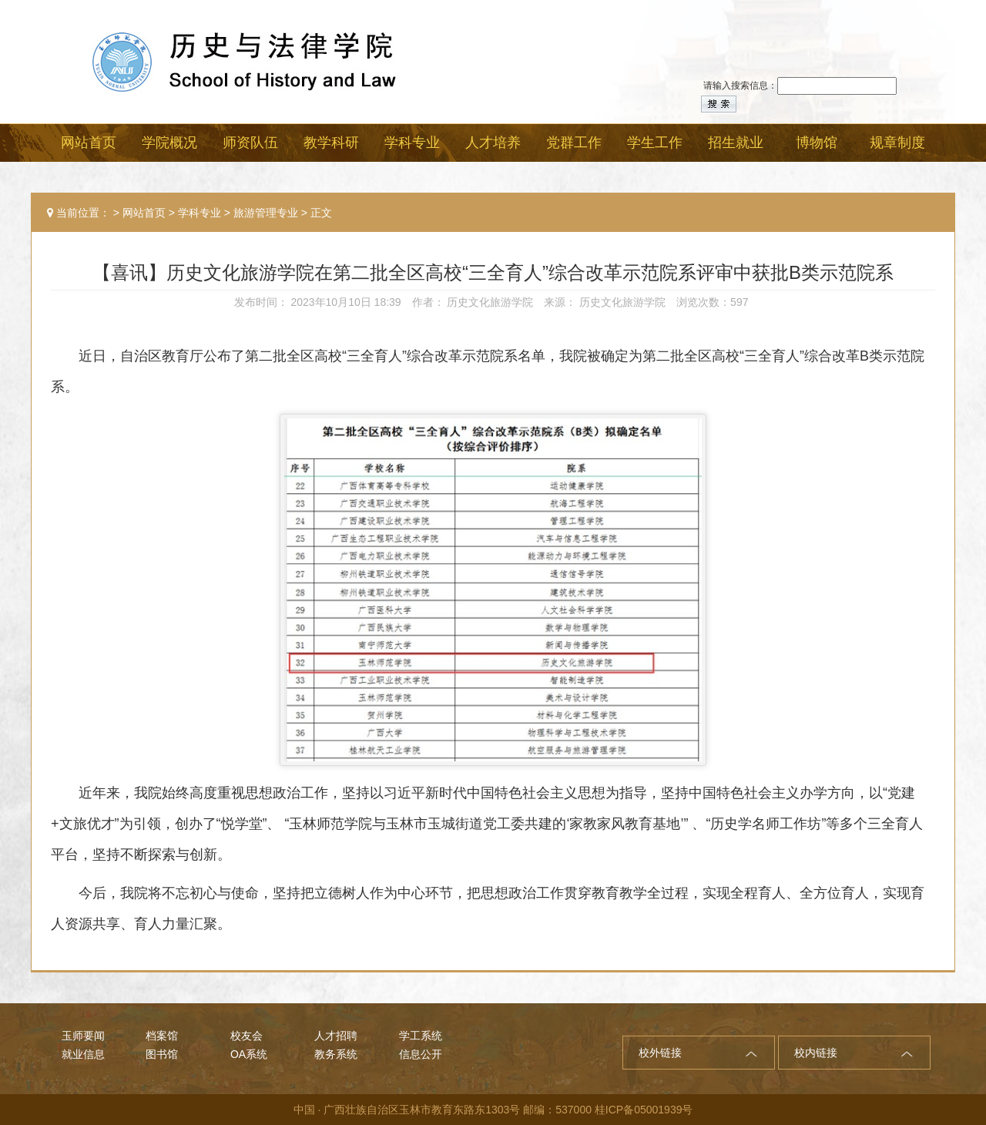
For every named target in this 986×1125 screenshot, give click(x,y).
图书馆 (162, 1054)
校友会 (246, 1035)
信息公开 (420, 1054)
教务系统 (335, 1054)
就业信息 (83, 1054)
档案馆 (162, 1035)
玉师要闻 (83, 1035)
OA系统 (248, 1054)
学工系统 (420, 1035)
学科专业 (199, 213)
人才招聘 (335, 1035)
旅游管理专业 (265, 213)
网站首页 (144, 213)
